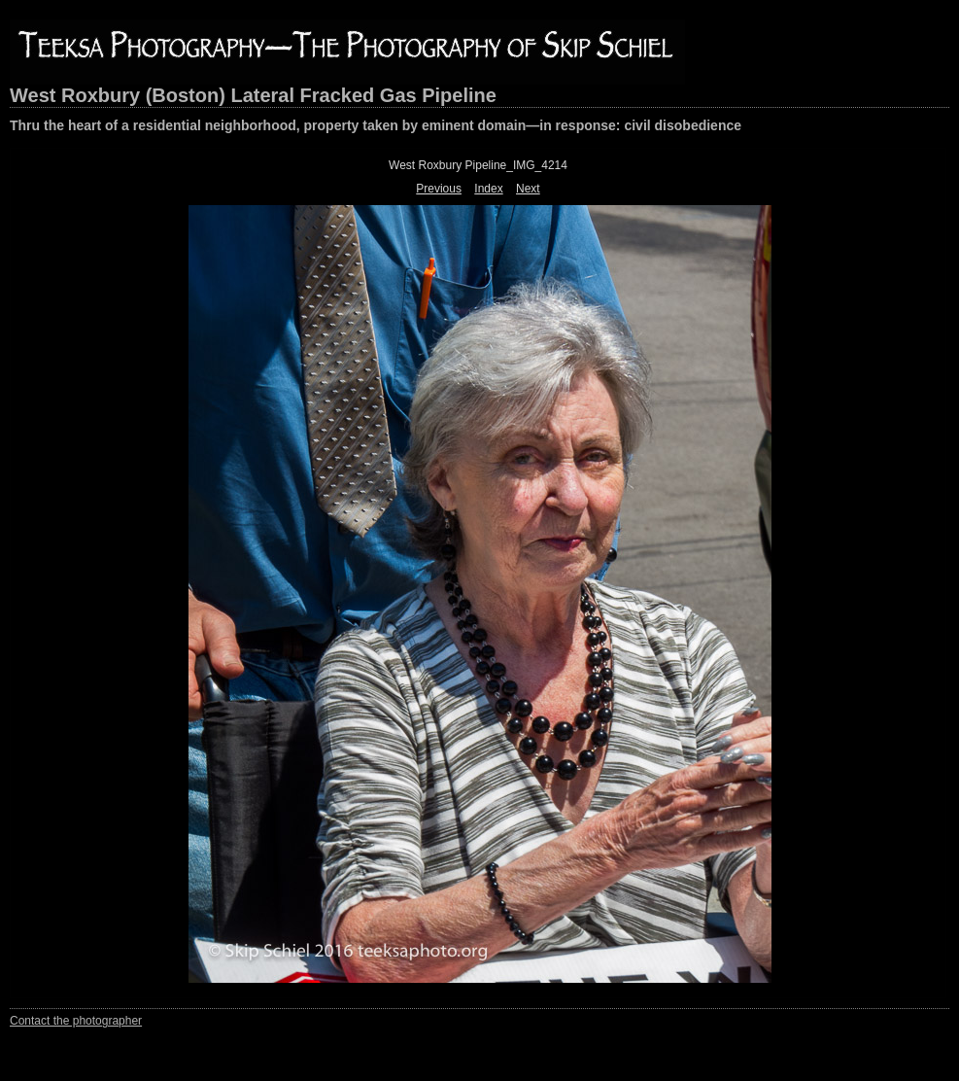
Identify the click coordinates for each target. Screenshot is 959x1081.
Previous (439, 188)
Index (488, 188)
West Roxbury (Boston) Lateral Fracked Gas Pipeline (253, 95)
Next (528, 188)
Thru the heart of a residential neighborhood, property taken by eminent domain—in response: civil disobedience (375, 125)
